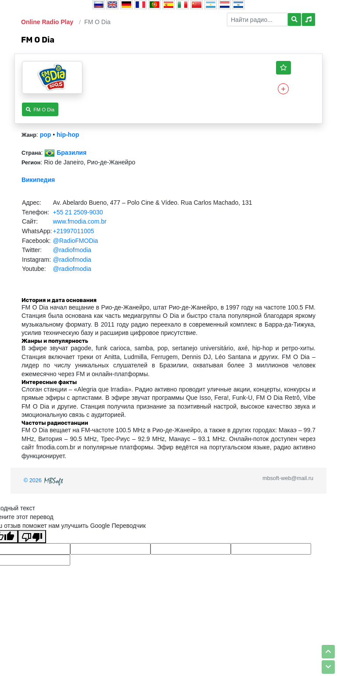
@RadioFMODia (75, 240)
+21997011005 (73, 231)
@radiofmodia (72, 249)
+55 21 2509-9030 (78, 212)
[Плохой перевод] (32, 536)
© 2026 (44, 480)
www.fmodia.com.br (79, 221)
